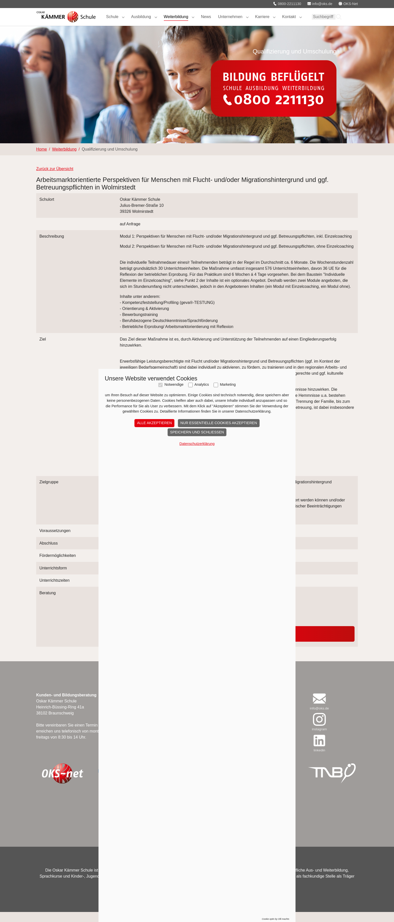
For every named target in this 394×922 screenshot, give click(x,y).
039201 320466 (134, 621)
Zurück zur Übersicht (54, 179)
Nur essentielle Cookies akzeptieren (218, 692)
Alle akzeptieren (154, 692)
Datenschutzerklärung (197, 713)
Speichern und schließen (197, 701)
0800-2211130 (287, 4)
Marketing (228, 654)
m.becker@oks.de (136, 627)
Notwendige (173, 654)
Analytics (201, 654)
